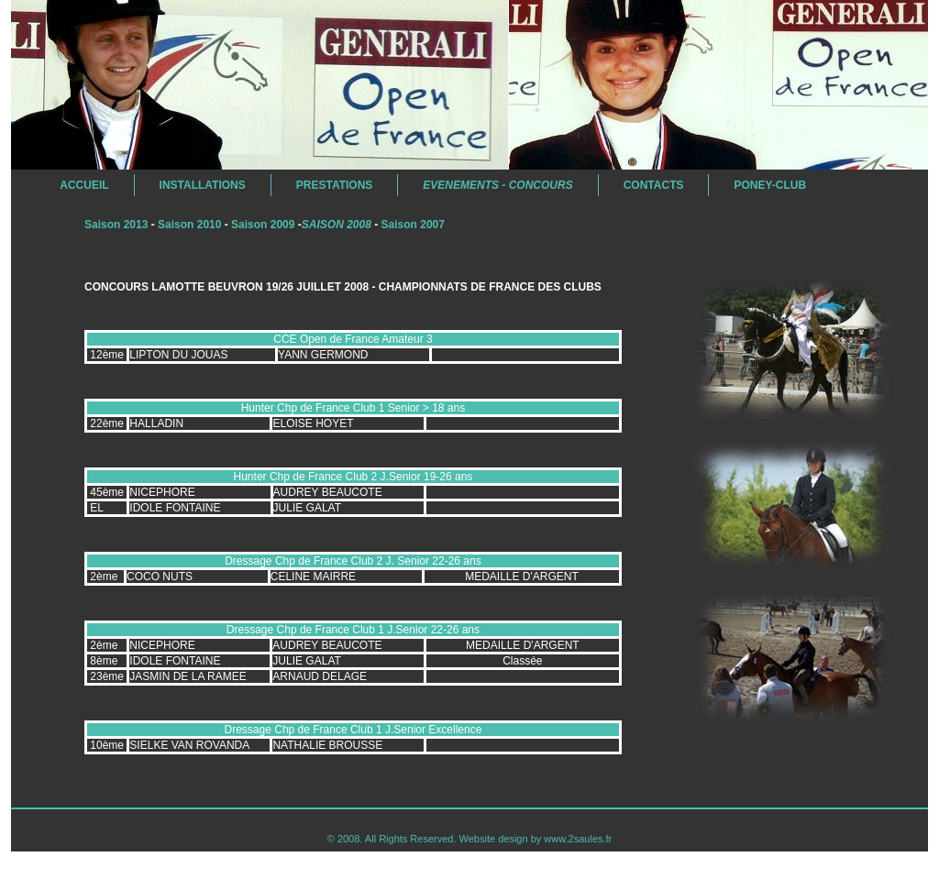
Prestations (334, 185)
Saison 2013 (116, 224)
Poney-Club (770, 185)
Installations (203, 185)
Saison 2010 (189, 224)
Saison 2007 (413, 224)
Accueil (72, 185)
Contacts (654, 185)
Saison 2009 (262, 224)
